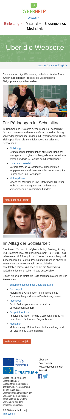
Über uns (44, 359)
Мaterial (33, 23)
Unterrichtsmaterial (20, 163)
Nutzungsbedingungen (51, 366)
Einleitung (13, 23)
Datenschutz (45, 363)
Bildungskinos (55, 23)
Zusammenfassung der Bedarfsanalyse (31, 284)
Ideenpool (15, 300)
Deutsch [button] (33, 17)
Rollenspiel (16, 289)
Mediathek (35, 28)
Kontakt (43, 370)
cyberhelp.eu (35, 8)
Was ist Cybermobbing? (51, 65)
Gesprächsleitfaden (20, 312)
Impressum (9, 413)
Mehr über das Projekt (17, 199)
